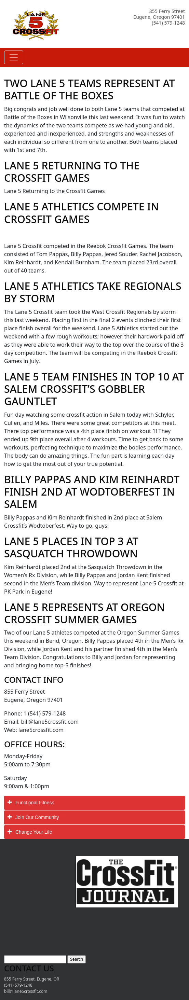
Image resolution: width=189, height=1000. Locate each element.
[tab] (94, 803)
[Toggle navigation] (13, 57)
